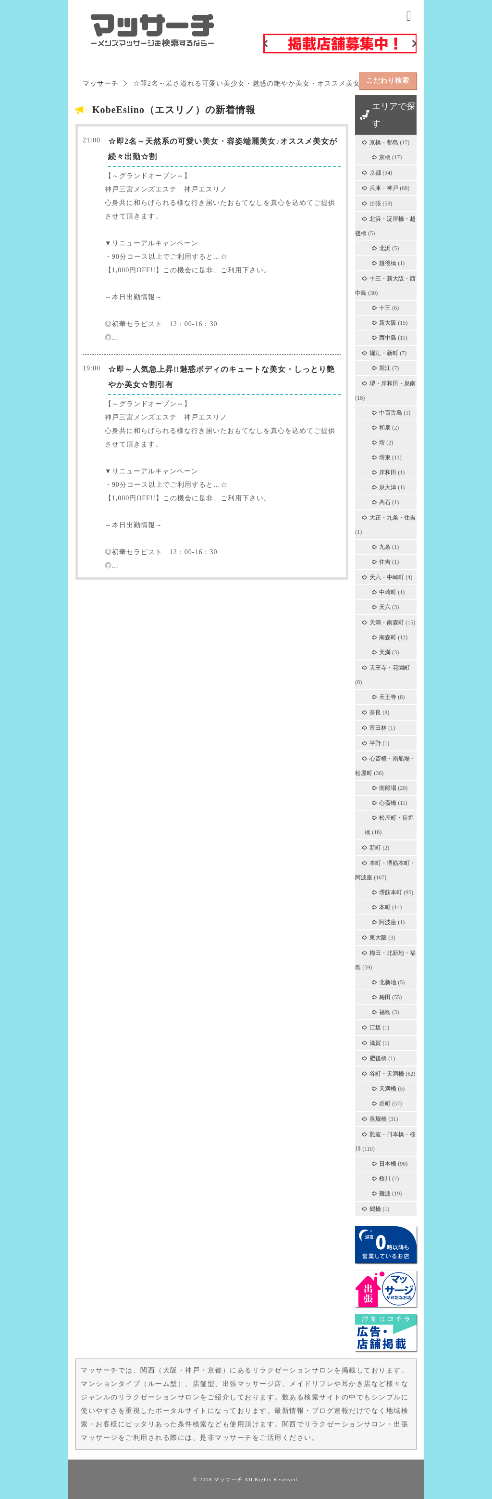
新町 (375, 847)
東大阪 (378, 937)
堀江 (385, 368)
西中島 (387, 337)
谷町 (385, 1103)
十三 (385, 308)
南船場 (387, 788)
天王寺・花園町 (389, 667)
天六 (385, 607)
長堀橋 (378, 1119)
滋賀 (375, 1043)
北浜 (385, 248)
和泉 (385, 427)
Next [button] (414, 43)
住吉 (385, 562)
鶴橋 (375, 1209)
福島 (385, 1012)
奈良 (375, 712)
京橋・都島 (383, 142)
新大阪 (387, 322)
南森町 (387, 637)
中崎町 (387, 592)
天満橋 (387, 1088)
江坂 (375, 1027)
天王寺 (387, 697)
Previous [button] (265, 43)
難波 (385, 1193)
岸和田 (387, 472)
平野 (375, 743)
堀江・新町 (383, 353)
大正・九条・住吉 (392, 517)
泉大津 (387, 487)
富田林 (378, 727)
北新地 (387, 982)
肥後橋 (378, 1058)
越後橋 (387, 263)
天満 (385, 652)
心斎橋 (387, 803)
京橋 (385, 157)
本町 (385, 907)
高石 (385, 502)
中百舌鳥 (390, 412)
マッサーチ (228, 1479)
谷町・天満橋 (386, 1073)
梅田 (385, 997)
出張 (375, 203)
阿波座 (387, 922)
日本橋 (387, 1163)
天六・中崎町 (386, 577)
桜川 (385, 1178)
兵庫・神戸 (383, 188)
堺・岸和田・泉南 (392, 383)
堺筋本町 (390, 892)
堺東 (385, 457)
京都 (375, 172)
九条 (385, 547)
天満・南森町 (386, 622)
